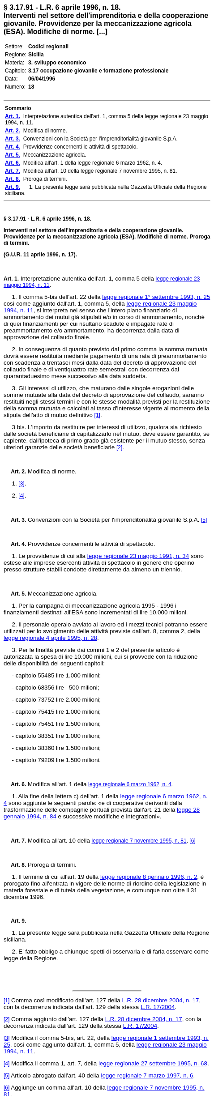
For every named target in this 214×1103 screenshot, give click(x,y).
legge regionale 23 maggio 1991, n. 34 (138, 556)
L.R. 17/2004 (158, 1007)
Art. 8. (15, 865)
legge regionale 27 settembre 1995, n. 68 (152, 1063)
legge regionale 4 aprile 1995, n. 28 (50, 638)
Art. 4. (15, 544)
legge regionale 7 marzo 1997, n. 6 (147, 1075)
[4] (21, 496)
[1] (97, 415)
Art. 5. (15, 594)
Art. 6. (15, 784)
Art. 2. (15, 471)
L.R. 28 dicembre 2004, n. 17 (160, 1000)
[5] (204, 520)
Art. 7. (15, 841)
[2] (119, 447)
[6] (192, 841)
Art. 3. (15, 520)
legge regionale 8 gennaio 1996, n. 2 (148, 876)
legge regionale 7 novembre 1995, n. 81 (139, 841)
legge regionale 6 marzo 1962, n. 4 (129, 784)
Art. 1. (11, 279)
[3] (21, 484)
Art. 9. (15, 921)
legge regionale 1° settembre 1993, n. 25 (156, 297)
